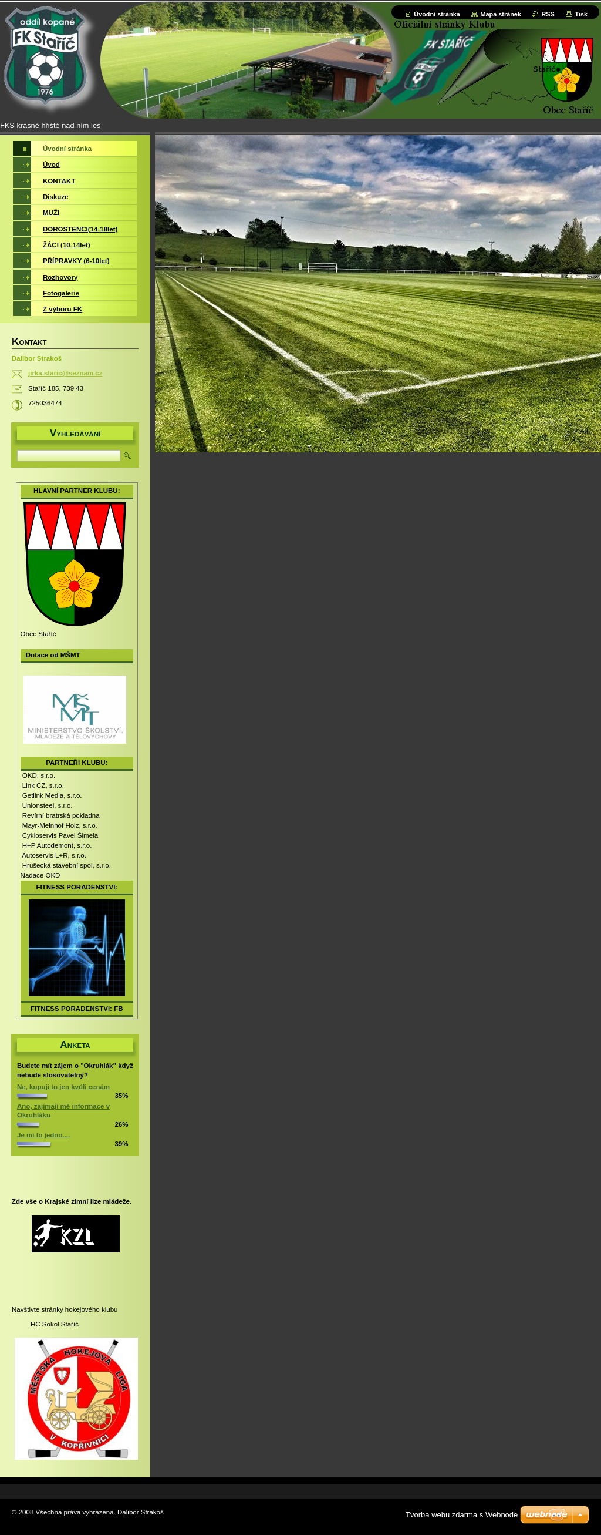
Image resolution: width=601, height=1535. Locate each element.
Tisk (581, 14)
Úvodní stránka (437, 14)
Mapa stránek (500, 14)
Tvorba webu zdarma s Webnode (462, 1514)
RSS (547, 14)
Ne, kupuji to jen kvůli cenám (63, 1086)
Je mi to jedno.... (43, 1134)
